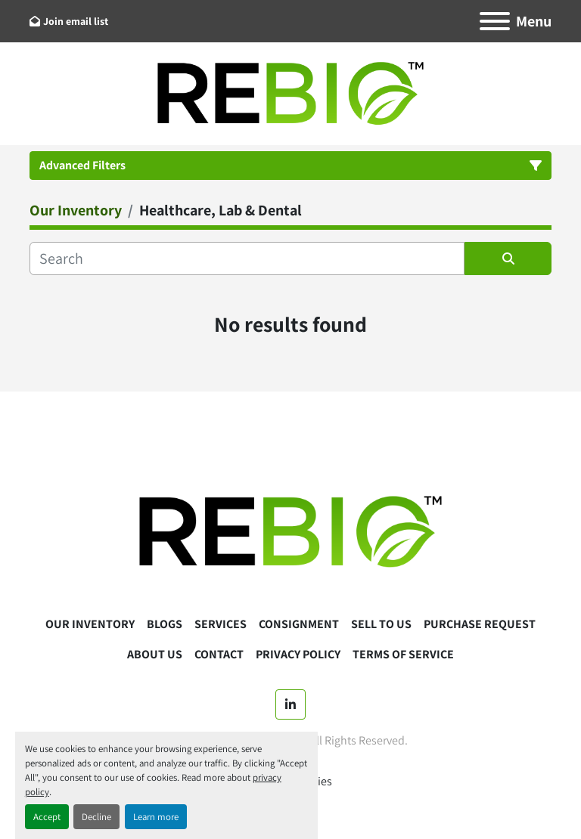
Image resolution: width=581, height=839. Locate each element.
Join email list (75, 21)
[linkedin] (290, 704)
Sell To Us (381, 624)
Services (220, 624)
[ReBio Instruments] (290, 531)
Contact (219, 654)
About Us (154, 654)
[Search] (247, 258)
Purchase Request (480, 624)
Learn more (156, 816)
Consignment (299, 624)
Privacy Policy (298, 654)
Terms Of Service (403, 654)
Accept (47, 816)
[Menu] (495, 21)
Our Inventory (90, 624)
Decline (96, 816)
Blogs (164, 624)
